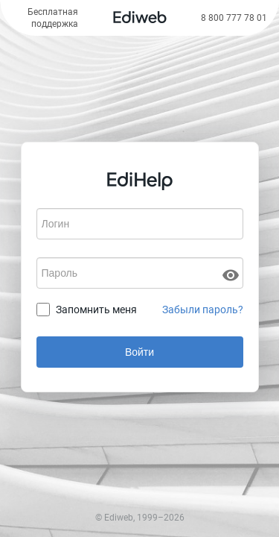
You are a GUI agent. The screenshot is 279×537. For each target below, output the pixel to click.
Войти (139, 352)
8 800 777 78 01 (234, 18)
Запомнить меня (96, 309)
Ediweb (118, 517)
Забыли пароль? (202, 309)
